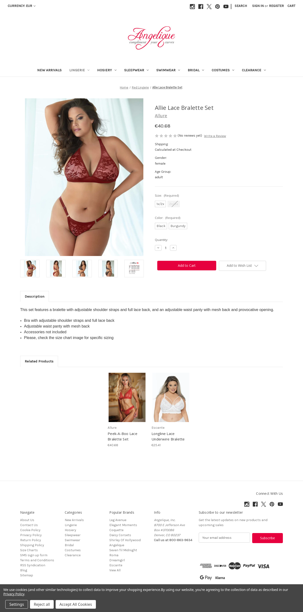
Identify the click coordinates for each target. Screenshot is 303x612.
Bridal (196, 70)
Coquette (116, 530)
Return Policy (30, 540)
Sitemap (26, 575)
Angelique (116, 545)
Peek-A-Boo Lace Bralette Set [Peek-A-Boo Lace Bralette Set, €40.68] (122, 436)
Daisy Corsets (120, 535)
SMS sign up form (33, 555)
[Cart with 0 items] (291, 6)
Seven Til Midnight (123, 550)
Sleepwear (136, 70)
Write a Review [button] (215, 136)
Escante (115, 565)
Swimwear (168, 70)
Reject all (42, 604)
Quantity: (161, 240)
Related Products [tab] (39, 361)
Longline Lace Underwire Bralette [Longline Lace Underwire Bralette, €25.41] (168, 436)
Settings (16, 604)
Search (241, 6)
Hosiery (107, 70)
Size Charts (29, 550)
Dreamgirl (117, 560)
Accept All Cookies (75, 604)
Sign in (258, 6)
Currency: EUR (21, 6)
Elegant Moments (123, 525)
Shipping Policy (32, 545)
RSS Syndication (32, 565)
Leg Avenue (117, 520)
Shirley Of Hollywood (125, 540)
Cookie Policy (30, 530)
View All (115, 570)
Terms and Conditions (37, 560)
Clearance (254, 70)
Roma (113, 555)
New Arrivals (49, 70)
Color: (167, 218)
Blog (23, 570)
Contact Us (29, 525)
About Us (27, 520)
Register (276, 6)
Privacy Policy (31, 535)
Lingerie (79, 70)
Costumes (223, 70)
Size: (167, 195)
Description (34, 296)
